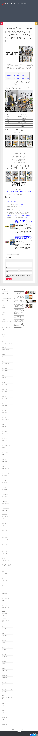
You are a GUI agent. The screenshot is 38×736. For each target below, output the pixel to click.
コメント (7, 260)
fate (3, 314)
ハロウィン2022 (5, 539)
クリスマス (5, 438)
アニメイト (25, 191)
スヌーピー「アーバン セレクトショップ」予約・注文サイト (17, 78)
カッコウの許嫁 (5, 421)
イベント (4, 410)
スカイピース (5, 480)
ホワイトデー (5, 573)
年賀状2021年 (5, 649)
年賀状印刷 (5, 656)
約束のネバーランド (6, 686)
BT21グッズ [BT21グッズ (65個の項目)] (19, 291)
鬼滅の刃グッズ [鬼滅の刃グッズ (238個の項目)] (18, 323)
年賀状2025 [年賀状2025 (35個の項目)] (15, 317)
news (3, 334)
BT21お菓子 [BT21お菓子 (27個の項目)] (15, 291)
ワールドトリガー (6, 607)
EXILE (3, 312)
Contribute (4, 307)
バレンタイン (5, 542)
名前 (6, 267)
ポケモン (4, 576)
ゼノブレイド (5, 501)
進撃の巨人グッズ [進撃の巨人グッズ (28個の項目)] (17, 321)
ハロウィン (5, 535)
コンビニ (4, 459)
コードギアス (5, 461)
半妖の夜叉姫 (5, 630)
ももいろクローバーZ (6, 393)
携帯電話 (4, 663)
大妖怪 (4, 642)
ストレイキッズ (5, 484)
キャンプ (4, 428)
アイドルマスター (6, 403)
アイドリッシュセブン (6, 400)
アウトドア (5, 405)
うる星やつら (5, 368)
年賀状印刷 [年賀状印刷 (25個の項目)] (18, 317)
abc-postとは (28, 729)
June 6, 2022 (27, 217)
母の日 (4, 679)
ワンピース (5, 605)
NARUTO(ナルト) (5, 332)
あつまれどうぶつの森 (6, 363)
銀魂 (3, 708)
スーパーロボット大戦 (6, 498)
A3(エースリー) (5, 293)
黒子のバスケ (5, 724)
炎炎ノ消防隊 (5, 682)
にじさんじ (5, 389)
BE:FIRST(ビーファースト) (7, 298)
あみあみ (8, 191)
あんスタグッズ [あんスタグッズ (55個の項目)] (17, 293)
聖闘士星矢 (5, 691)
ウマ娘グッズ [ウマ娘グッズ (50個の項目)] (16, 294)
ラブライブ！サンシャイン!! (7, 595)
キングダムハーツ (6, 433)
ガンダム (4, 426)
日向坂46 (4, 665)
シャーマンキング (6, 473)
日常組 (4, 668)
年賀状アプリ (5, 654)
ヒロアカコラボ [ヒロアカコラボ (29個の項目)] (16, 304)
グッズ (4, 449)
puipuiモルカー (5, 341)
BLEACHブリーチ (5, 300)
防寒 (3, 712)
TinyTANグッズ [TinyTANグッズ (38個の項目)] (22, 292)
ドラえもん (5, 528)
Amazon (29, 191)
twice (3, 358)
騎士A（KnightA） (6, 717)
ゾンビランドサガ (6, 503)
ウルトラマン (5, 417)
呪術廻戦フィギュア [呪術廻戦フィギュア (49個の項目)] (17, 315)
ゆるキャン (5, 396)
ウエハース (5, 412)
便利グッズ (5, 615)
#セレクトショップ (19, 215)
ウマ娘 (4, 414)
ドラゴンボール (5, 530)
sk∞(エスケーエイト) (6, 349)
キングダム (5, 431)
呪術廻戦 (4, 640)
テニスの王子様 (5, 516)
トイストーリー (5, 523)
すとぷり (4, 382)
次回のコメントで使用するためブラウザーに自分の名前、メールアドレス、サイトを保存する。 (19, 276)
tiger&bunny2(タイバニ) (6, 351)
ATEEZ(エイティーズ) (6, 295)
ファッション (5, 549)
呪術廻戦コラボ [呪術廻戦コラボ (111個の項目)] (19, 313)
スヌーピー (7, 23)
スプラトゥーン (5, 494)
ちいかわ (4, 386)
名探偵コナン (5, 635)
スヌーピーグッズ (9, 254)
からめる (4, 377)
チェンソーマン (5, 510)
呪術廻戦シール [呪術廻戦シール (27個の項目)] (22, 313)
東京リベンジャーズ (6, 672)
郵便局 (4, 705)
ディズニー (5, 518)
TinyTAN (4, 354)
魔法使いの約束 (5, 722)
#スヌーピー (12, 215)
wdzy (4, 361)
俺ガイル (4, 618)
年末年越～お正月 (6, 647)
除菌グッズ (5, 715)
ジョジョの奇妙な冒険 (6, 477)
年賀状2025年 (5, 651)
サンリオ (4, 470)
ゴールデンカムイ (6, 468)
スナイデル (5, 487)
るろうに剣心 (5, 398)
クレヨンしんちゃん (6, 445)
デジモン (4, 521)
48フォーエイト (5, 291)
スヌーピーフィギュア (16, 254)
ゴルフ (4, 466)
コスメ (4, 454)
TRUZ (4, 356)
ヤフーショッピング (14, 191)
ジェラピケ (5, 475)
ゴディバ (4, 463)
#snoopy (8, 215)
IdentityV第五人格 (6, 325)
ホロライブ (5, 571)
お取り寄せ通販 (5, 372)
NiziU (3, 336)
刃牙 (3, 626)
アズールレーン (5, 407)
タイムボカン (5, 505)
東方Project (5, 675)
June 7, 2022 (20, 206)
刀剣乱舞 (4, 623)
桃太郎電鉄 (5, 677)
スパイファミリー (6, 491)
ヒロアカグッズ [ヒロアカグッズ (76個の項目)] (20, 303)
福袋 (3, 684)
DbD (3, 309)
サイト (7, 271)
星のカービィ (5, 670)
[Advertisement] (19, 15)
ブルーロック (5, 556)
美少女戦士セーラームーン (7, 689)
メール (21, 267)
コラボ (4, 456)
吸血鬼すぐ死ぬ (5, 637)
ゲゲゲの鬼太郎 (5, 452)
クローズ (4, 447)
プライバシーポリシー (21, 729)
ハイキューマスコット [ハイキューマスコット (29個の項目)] (19, 301)
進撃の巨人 (5, 701)
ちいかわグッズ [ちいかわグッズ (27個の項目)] (22, 293)
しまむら (4, 379)
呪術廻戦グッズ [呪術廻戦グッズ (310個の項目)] (19, 311)
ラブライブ (5, 593)
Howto (4, 319)
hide (17, 73)
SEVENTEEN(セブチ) (6, 347)
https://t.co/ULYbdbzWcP (12, 201)
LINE (3, 329)
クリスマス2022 (5, 442)
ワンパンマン (5, 602)
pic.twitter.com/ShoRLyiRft (18, 204)
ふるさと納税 (5, 391)
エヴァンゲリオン (6, 419)
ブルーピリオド (5, 553)
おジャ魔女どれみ (6, 370)
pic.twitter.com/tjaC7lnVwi (27, 215)
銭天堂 (4, 710)
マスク (4, 578)
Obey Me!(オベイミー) (6, 339)
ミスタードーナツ (6, 585)
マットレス (5, 580)
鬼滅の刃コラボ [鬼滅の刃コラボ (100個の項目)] (18, 325)
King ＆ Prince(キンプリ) (7, 327)
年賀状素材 (5, 658)
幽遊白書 (4, 661)
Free (3, 316)
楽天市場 (21, 191)
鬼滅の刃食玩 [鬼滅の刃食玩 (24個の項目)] (19, 327)
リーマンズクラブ (6, 598)
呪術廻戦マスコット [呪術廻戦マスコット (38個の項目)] (20, 316)
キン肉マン (5, 435)
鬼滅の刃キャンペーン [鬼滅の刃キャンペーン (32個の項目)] (18, 323)
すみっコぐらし (5, 384)
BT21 (3, 302)
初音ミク (4, 628)
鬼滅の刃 (4, 719)
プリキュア (5, 558)
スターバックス (5, 482)
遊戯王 (4, 703)
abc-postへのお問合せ (11, 729)
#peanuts (30, 213)
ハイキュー (5, 532)
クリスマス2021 (5, 440)
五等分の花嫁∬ (5, 613)
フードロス (5, 551)
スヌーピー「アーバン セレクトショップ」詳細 (14, 75)
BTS (3, 305)
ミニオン (4, 587)
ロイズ (4, 600)
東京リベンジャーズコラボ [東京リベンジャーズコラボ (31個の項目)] (18, 320)
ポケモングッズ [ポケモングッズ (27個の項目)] (17, 305)
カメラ (4, 424)
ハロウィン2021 (5, 537)
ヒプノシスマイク (6, 544)
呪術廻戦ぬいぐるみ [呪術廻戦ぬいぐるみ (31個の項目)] (20, 309)
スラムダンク (5, 496)
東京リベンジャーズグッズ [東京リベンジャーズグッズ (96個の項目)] (19, 318)
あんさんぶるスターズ (6, 365)
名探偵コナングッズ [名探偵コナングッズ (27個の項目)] (18, 308)
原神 (3, 633)
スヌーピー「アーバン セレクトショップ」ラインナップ (16, 77)
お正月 (4, 375)
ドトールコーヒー (6, 525)
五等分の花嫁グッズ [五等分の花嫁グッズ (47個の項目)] (19, 306)
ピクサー (4, 546)
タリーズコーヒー (6, 508)
